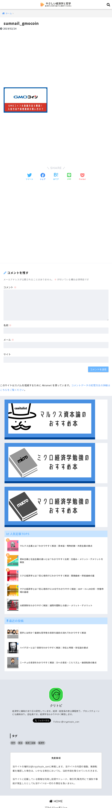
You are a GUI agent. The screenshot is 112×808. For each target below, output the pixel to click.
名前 (8, 317)
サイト (7, 346)
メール (9, 332)
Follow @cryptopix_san (66, 713)
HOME (56, 793)
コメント (10, 279)
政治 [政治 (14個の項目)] (20, 735)
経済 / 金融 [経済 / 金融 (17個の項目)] (30, 735)
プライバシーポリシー (56, 799)
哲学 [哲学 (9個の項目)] (13, 735)
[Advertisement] (56, 56)
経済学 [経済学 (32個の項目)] (41, 735)
